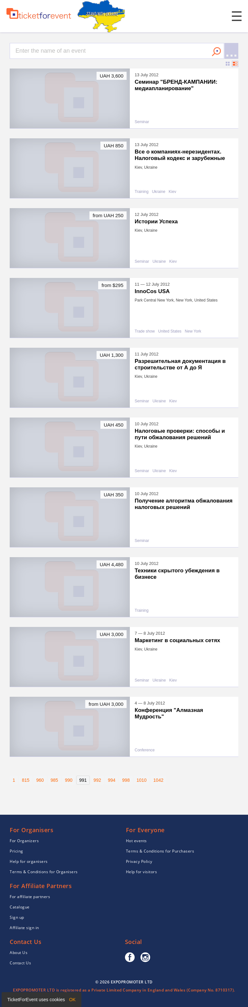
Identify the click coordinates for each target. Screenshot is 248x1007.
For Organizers (24, 840)
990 (68, 780)
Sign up (17, 917)
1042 (158, 780)
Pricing (16, 851)
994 (111, 780)
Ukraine (158, 192)
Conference (145, 750)
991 (83, 780)
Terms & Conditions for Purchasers (160, 851)
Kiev (172, 192)
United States (169, 331)
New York (193, 331)
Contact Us (20, 963)
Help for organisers (29, 861)
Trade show (145, 331)
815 (25, 780)
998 (125, 780)
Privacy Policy (139, 861)
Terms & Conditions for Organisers (44, 871)
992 (97, 780)
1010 (142, 780)
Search (216, 51)
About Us (18, 952)
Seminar (142, 122)
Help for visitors (141, 871)
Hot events (136, 840)
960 (40, 780)
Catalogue (20, 907)
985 (54, 780)
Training (142, 192)
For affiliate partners (30, 896)
